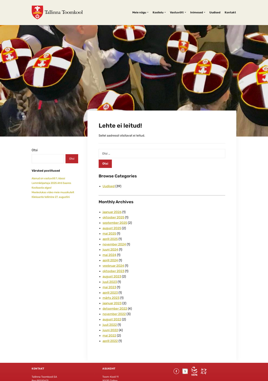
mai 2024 (109, 255)
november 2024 (114, 244)
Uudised (214, 12)
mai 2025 (109, 233)
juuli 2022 (110, 325)
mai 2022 (109, 335)
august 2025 (112, 228)
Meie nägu (139, 12)
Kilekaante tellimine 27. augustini (51, 197)
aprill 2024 (110, 260)
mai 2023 (109, 287)
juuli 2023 (110, 282)
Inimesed (196, 12)
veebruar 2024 (113, 265)
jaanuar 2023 (112, 303)
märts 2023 (111, 298)
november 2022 (114, 314)
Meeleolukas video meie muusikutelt (53, 192)
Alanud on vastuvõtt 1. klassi (48, 178)
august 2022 (112, 319)
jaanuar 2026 (112, 212)
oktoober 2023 (113, 271)
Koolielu (158, 12)
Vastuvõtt (177, 12)
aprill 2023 (110, 292)
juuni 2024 (110, 249)
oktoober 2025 (113, 217)
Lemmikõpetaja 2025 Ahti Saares (51, 183)
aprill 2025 (110, 239)
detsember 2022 (115, 308)
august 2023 (112, 276)
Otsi (35, 150)
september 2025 (115, 223)
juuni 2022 (110, 330)
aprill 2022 (110, 341)
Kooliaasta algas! (41, 187)
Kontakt (230, 12)
